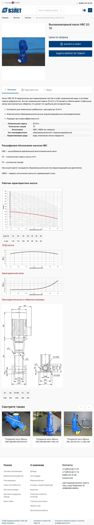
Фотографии (35, 476)
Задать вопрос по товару (70, 53)
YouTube (8, 3)
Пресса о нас (35, 506)
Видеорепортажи (37, 480)
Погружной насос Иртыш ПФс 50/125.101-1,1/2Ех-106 (78, 440)
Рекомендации (10, 480)
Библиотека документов (13, 476)
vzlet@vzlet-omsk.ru (70, 488)
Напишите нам (67, 478)
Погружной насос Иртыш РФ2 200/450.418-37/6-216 (16, 440)
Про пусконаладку (11, 490)
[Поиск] (50, 10)
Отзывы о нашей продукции (41, 485)
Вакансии (34, 490)
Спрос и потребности (12, 485)
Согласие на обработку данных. (66, 521)
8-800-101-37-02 (85, 3)
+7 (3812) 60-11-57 (70, 469)
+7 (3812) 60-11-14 (70, 472)
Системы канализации (13, 471)
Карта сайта (8, 501)
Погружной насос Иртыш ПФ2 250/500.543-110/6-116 (47, 440)
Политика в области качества (38, 495)
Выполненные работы (39, 510)
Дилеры (33, 471)
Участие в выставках (38, 501)
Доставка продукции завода (12, 495)
